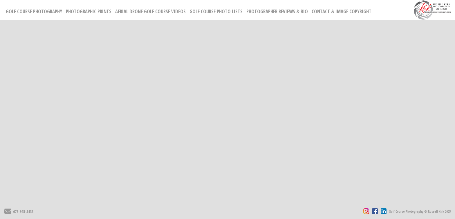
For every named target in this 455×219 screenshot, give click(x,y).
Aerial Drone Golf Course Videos (150, 11)
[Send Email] (7, 212)
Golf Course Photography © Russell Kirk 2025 (420, 211)
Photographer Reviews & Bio (277, 11)
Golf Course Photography (34, 11)
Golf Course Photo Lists (216, 11)
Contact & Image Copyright (341, 11)
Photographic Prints (88, 11)
